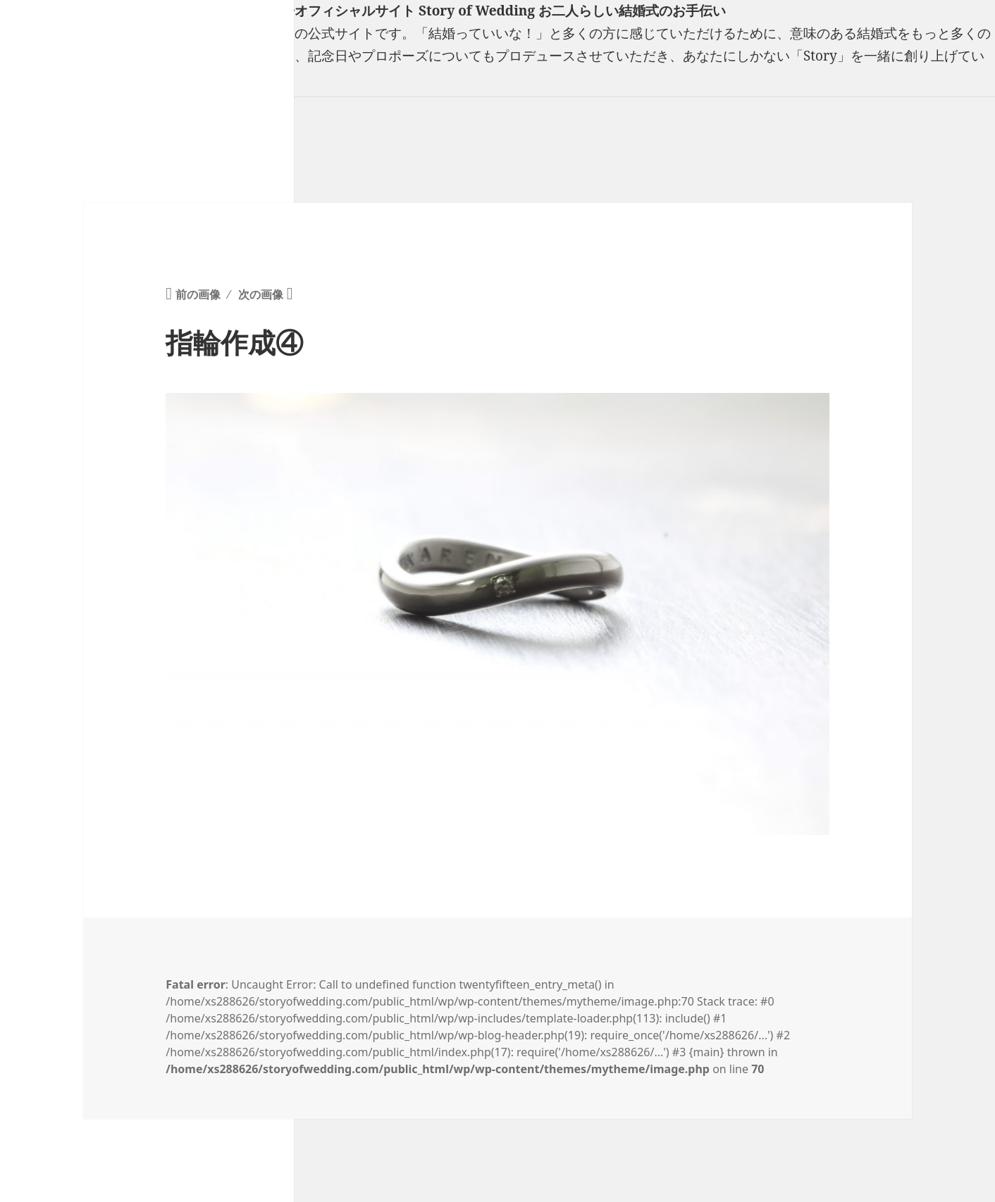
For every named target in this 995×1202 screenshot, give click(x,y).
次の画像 (260, 294)
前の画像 (198, 294)
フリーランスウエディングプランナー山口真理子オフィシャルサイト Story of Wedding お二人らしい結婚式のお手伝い (363, 10)
